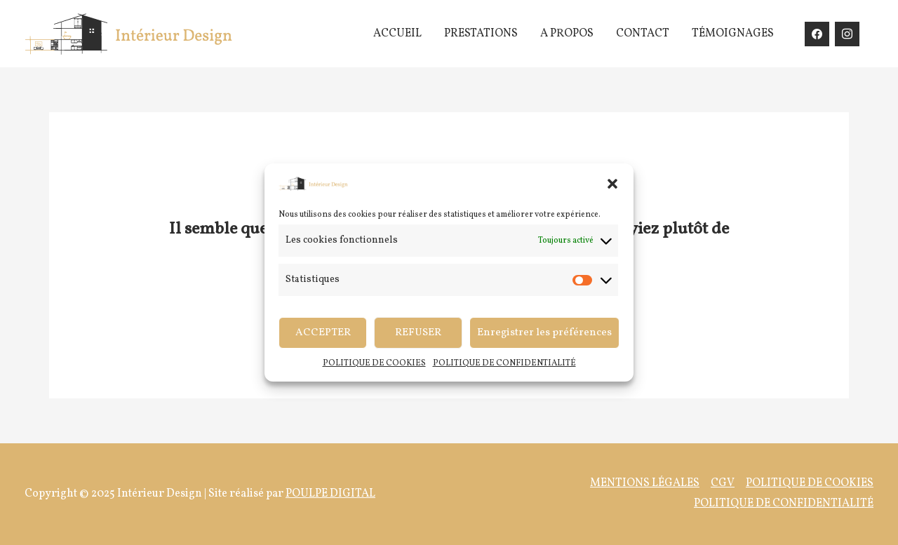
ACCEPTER (323, 332)
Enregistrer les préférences (544, 332)
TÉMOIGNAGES (733, 33)
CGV (723, 483)
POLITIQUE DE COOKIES (374, 363)
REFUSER (418, 332)
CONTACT (642, 33)
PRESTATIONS (481, 33)
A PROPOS (567, 33)
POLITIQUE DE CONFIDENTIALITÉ (504, 363)
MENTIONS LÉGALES (644, 483)
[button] (612, 184)
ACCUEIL (397, 33)
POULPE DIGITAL (330, 494)
